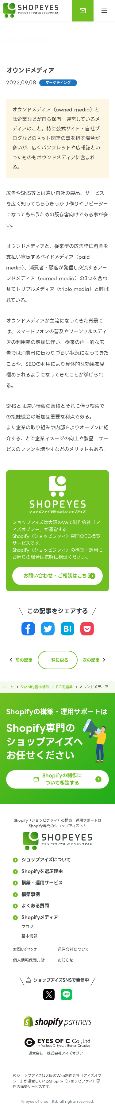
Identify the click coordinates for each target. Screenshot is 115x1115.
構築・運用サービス (42, 882)
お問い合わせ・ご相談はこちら (57, 576)
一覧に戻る (57, 660)
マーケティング (58, 83)
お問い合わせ (25, 949)
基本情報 (29, 936)
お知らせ (65, 960)
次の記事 (91, 660)
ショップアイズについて (46, 859)
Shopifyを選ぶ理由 (42, 871)
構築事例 (30, 894)
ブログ (27, 927)
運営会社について (73, 949)
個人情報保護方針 (29, 960)
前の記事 (24, 660)
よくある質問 (35, 905)
